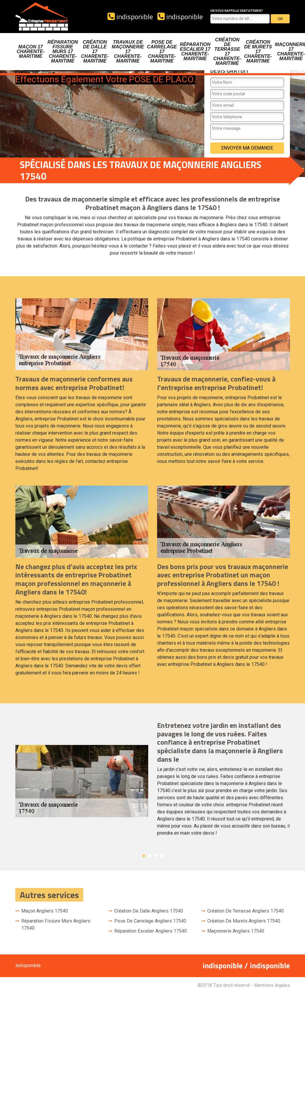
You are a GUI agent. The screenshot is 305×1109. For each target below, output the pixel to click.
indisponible (130, 16)
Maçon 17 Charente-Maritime (31, 51)
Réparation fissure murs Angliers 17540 (55, 924)
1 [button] (143, 855)
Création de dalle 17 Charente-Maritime (95, 51)
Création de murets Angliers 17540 (243, 921)
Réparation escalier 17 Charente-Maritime (195, 51)
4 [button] (161, 855)
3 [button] (155, 855)
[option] (152, 781)
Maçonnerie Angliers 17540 (235, 931)
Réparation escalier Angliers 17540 (150, 931)
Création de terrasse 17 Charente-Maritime (227, 51)
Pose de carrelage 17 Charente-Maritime (162, 51)
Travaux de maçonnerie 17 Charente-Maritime (128, 51)
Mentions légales (272, 985)
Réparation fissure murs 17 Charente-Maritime (63, 51)
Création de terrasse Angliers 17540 (245, 911)
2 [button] (149, 855)
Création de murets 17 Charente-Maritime (258, 51)
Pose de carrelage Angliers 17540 (150, 921)
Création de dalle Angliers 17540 (148, 911)
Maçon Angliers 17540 (44, 911)
